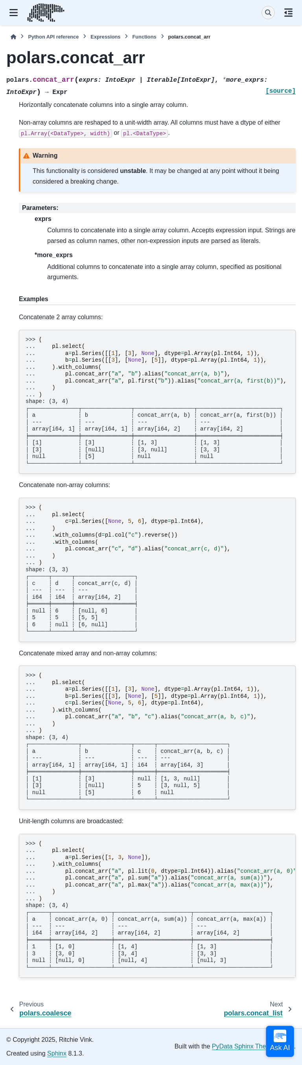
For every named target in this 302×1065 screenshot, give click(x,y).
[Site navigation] (13, 12)
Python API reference (53, 37)
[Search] (268, 12)
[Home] (13, 37)
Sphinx (56, 1053)
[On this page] (288, 12)
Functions (144, 37)
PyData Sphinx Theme (243, 1046)
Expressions (105, 37)
